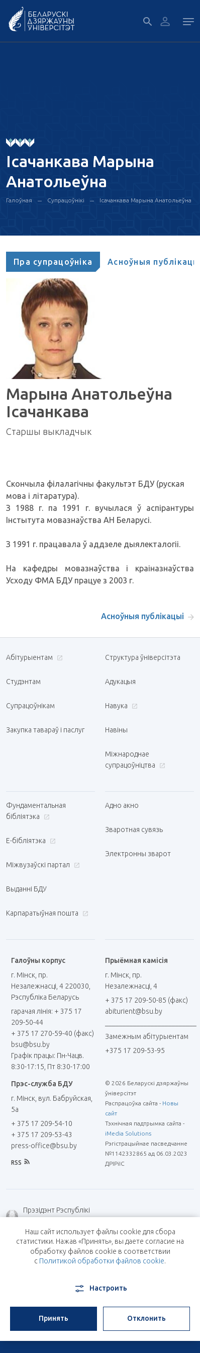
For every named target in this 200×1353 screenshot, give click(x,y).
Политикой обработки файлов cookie (101, 1261)
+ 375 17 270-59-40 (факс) (52, 1033)
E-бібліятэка (29, 841)
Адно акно (122, 805)
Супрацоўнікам (30, 706)
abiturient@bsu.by (133, 1011)
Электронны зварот (138, 854)
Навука (120, 706)
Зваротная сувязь (134, 829)
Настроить (100, 1289)
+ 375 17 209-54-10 (41, 1123)
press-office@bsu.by (44, 1146)
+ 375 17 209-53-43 (41, 1135)
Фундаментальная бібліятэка (36, 810)
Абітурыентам (33, 657)
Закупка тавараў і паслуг (45, 730)
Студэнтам (23, 682)
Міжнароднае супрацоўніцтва (135, 759)
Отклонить (146, 1318)
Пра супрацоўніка (53, 261)
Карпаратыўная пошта (46, 913)
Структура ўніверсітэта (142, 657)
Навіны (116, 730)
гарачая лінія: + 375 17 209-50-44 (46, 1016)
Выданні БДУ (26, 889)
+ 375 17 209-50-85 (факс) (146, 1000)
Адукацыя (120, 682)
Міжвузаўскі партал (41, 865)
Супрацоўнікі (65, 200)
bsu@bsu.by (30, 1044)
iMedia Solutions (128, 1133)
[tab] (53, 262)
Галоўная (19, 200)
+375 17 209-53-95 (135, 1050)
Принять (53, 1318)
